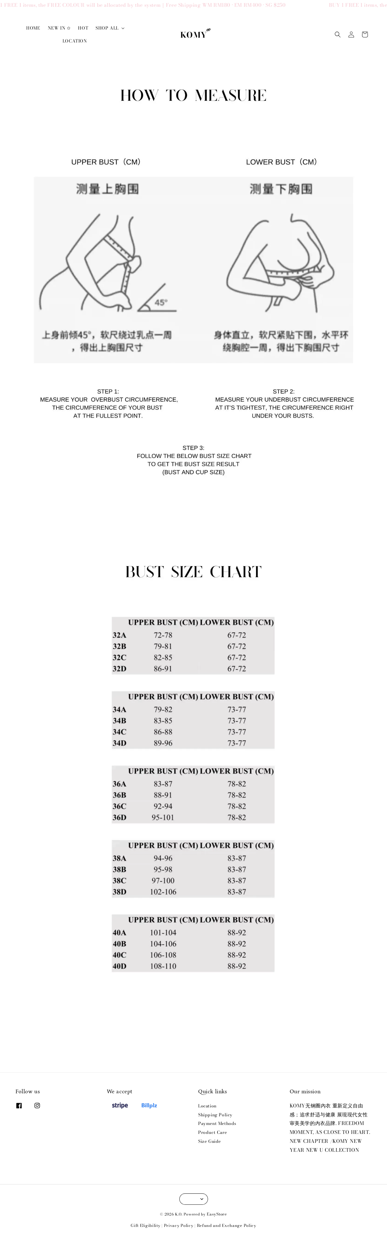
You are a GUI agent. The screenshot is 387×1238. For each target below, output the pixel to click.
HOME (33, 28)
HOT (83, 28)
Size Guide (209, 1141)
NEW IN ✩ (59, 28)
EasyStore (217, 1214)
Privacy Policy (179, 1225)
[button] (337, 34)
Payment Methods (217, 1123)
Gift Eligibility (145, 1225)
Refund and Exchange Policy (226, 1225)
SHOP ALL (107, 28)
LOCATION (75, 41)
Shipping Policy (215, 1114)
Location (207, 1106)
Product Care (212, 1132)
